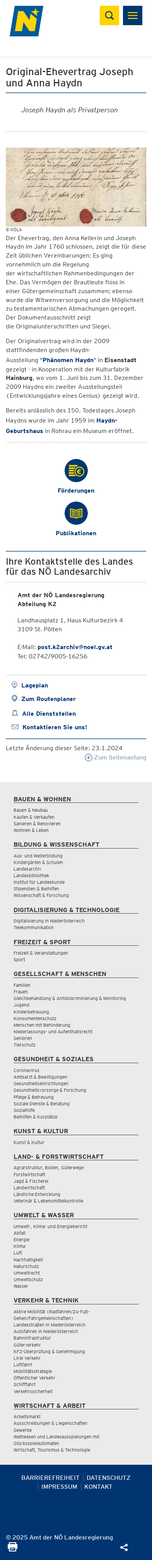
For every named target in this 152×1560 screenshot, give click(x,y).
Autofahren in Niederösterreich (46, 1331)
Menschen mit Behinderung (42, 1025)
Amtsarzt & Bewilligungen (40, 1077)
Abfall (20, 1233)
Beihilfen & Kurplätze (35, 1117)
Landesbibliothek (31, 875)
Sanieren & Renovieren (37, 823)
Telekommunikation (34, 927)
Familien (22, 985)
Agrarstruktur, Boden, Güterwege (49, 1167)
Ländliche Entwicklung (37, 1194)
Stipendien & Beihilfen (36, 889)
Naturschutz (26, 1266)
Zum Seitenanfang (115, 757)
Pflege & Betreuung (34, 1097)
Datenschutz (109, 1477)
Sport (19, 959)
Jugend (21, 1005)
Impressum (59, 1486)
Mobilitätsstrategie (33, 1371)
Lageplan (34, 685)
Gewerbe (23, 1430)
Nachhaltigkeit (28, 1260)
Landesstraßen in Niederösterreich (49, 1325)
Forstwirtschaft (29, 1174)
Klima (19, 1246)
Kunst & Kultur (29, 1142)
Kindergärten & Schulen (38, 862)
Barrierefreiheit (50, 1477)
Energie (21, 1239)
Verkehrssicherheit (33, 1391)
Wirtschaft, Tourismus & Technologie (52, 1450)
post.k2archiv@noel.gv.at (75, 647)
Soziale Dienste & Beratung (42, 1103)
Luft (18, 1253)
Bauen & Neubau (31, 810)
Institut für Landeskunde (39, 882)
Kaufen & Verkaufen (34, 817)
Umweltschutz (28, 1279)
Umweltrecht (27, 1273)
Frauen (21, 992)
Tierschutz (25, 1045)
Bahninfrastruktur (32, 1338)
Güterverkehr (27, 1345)
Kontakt (98, 1486)
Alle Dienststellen (49, 713)
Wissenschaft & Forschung (41, 895)
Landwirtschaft (29, 1188)
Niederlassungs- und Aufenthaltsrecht (53, 1031)
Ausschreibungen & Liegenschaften (50, 1423)
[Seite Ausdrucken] (12, 1549)
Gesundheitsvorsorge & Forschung (50, 1090)
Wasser (21, 1286)
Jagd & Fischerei (31, 1181)
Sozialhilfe (24, 1110)
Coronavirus (26, 1070)
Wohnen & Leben (31, 830)
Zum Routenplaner (48, 699)
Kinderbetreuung (31, 1012)
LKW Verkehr (27, 1358)
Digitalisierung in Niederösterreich (49, 921)
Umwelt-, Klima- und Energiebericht (50, 1226)
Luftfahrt (23, 1365)
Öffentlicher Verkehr (34, 1378)
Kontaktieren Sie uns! (54, 727)
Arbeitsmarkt (27, 1416)
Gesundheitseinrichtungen (41, 1083)
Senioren (23, 1038)
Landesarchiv (27, 869)
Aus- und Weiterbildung (38, 856)
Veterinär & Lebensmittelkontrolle (48, 1201)
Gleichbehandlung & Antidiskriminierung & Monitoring (70, 998)
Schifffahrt (25, 1384)
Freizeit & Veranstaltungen (41, 953)
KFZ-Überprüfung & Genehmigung (49, 1351)
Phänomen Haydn (68, 360)
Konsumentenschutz (35, 1018)
